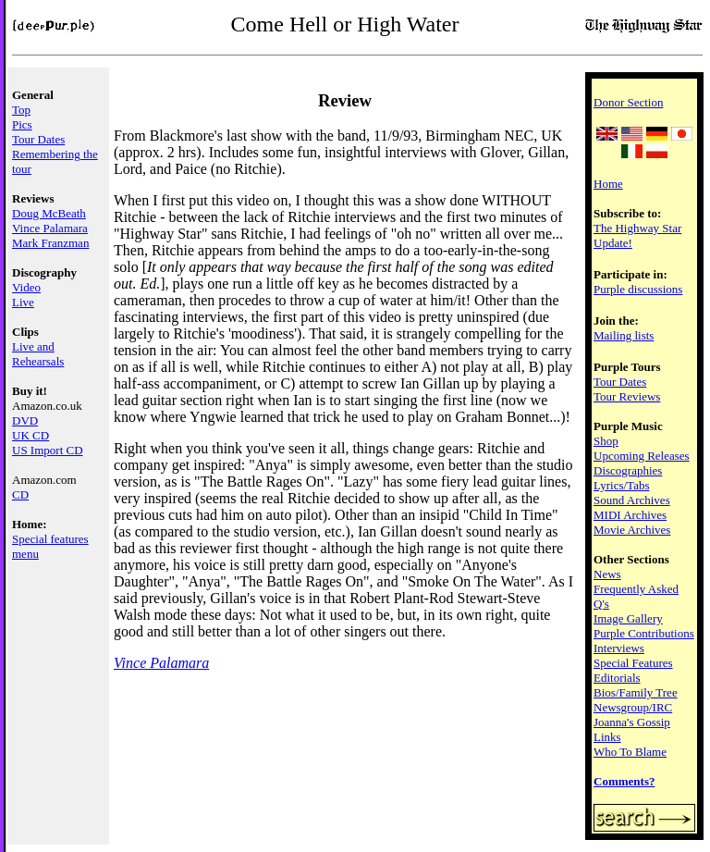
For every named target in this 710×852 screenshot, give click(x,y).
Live (23, 302)
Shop (606, 441)
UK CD (30, 435)
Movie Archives (632, 530)
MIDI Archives (630, 515)
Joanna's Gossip (632, 722)
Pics (22, 124)
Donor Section (628, 102)
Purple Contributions (644, 633)
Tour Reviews (627, 396)
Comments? (624, 781)
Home (608, 184)
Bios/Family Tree (636, 692)
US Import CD (47, 450)
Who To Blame (630, 752)
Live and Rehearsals (38, 354)
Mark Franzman (50, 243)
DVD (25, 420)
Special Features (633, 663)
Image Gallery (628, 618)
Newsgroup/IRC (633, 707)
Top (21, 110)
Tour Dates (38, 139)
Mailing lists (624, 335)
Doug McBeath (49, 213)
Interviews (619, 648)
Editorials (617, 678)
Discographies (628, 470)
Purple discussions (638, 289)
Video (26, 287)
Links (607, 737)
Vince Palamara (50, 228)
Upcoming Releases (642, 456)
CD (20, 494)
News (607, 574)
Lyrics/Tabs (621, 485)
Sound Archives (632, 500)
